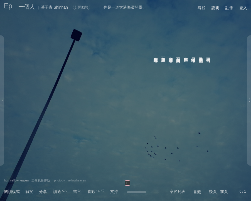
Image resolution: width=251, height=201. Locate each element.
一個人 (26, 7)
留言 (77, 191)
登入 (243, 8)
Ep (8, 6)
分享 (43, 191)
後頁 (213, 191)
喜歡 (91, 191)
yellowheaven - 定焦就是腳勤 (30, 180)
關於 (29, 191)
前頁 (224, 191)
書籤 (197, 192)
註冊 (229, 8)
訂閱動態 (81, 7)
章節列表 (177, 191)
